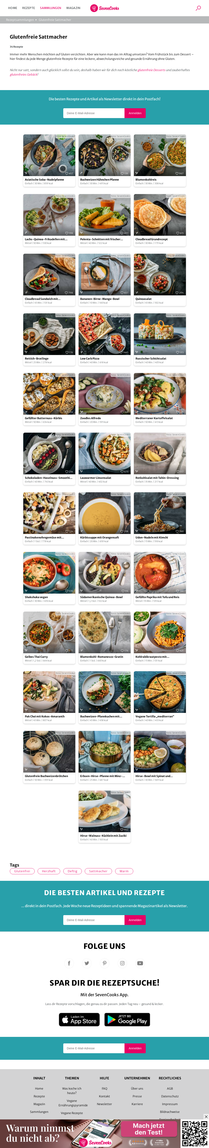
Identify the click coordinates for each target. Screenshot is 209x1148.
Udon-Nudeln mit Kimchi (152, 537)
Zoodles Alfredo (90, 418)
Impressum (170, 1104)
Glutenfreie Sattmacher (55, 20)
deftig (72, 871)
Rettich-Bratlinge (37, 358)
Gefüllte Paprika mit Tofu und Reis (157, 597)
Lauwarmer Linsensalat (95, 478)
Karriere (137, 1104)
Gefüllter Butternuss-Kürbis (43, 418)
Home (12, 8)
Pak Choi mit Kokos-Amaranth (44, 716)
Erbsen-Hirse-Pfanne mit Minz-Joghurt (101, 776)
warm (124, 871)
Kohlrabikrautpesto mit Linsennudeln (151, 657)
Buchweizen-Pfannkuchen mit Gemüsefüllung (100, 717)
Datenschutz (170, 1096)
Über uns (137, 1088)
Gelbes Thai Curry (36, 657)
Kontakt (104, 1096)
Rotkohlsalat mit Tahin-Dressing (157, 478)
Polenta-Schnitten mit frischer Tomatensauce (100, 239)
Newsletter (104, 1104)
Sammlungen (50, 8)
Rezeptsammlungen (20, 20)
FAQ (104, 1088)
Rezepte (28, 8)
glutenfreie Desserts (151, 70)
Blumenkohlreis (146, 179)
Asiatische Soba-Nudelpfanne (44, 179)
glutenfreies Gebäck (23, 74)
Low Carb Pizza (89, 358)
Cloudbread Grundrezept (152, 239)
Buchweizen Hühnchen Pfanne (99, 179)
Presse (137, 1096)
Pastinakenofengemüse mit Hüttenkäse (43, 538)
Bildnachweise (170, 1112)
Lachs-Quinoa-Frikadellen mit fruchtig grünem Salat (45, 239)
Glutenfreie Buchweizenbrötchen (46, 776)
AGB (170, 1088)
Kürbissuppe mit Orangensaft (99, 537)
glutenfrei (22, 871)
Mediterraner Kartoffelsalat (154, 418)
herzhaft (49, 871)
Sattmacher (98, 871)
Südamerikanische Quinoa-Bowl (101, 597)
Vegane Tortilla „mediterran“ (155, 716)
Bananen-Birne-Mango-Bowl (99, 299)
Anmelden (135, 113)
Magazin (73, 8)
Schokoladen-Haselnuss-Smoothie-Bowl (49, 478)
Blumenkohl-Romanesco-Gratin (101, 657)
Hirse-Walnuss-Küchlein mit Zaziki (103, 836)
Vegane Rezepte (72, 1113)
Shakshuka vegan (36, 597)
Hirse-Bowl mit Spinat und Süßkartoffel (153, 776)
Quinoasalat (144, 299)
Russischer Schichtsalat (151, 358)
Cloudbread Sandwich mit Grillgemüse (41, 299)
